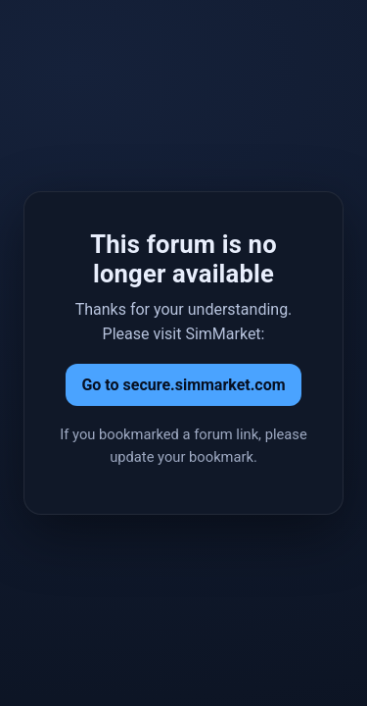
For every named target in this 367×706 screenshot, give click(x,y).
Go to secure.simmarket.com (183, 385)
